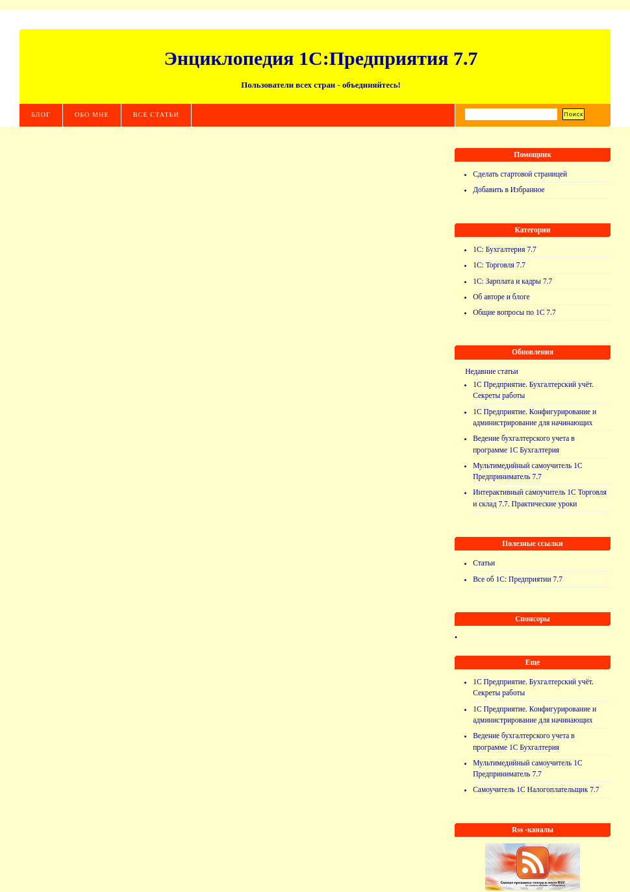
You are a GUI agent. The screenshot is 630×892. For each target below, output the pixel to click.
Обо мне (92, 114)
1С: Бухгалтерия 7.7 (504, 249)
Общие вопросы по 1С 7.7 (514, 312)
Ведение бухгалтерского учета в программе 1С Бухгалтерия (524, 443)
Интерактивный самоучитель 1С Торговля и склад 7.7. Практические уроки (540, 497)
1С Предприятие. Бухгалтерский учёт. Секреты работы (533, 389)
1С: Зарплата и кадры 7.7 (512, 281)
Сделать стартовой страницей (520, 174)
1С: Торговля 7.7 (499, 265)
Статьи (484, 563)
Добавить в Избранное (509, 189)
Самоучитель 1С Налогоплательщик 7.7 (536, 789)
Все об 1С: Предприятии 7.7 (517, 579)
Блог (41, 114)
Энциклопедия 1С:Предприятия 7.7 (320, 58)
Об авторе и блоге (501, 297)
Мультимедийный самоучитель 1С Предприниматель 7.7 (527, 471)
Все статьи (156, 114)
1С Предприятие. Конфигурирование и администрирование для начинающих (534, 417)
